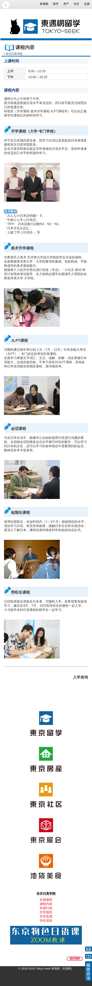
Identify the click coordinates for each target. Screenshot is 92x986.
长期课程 (46, 899)
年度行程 (46, 908)
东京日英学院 (14, 53)
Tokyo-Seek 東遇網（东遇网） (55, 968)
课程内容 (46, 904)
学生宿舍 (46, 920)
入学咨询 (80, 677)
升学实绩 (46, 916)
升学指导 (46, 912)
